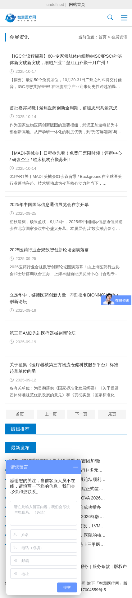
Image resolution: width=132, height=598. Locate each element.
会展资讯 (119, 37)
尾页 (112, 414)
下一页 (81, 414)
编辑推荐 (20, 429)
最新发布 (20, 447)
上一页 (51, 414)
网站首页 (77, 4)
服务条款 (101, 566)
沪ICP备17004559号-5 (86, 589)
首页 (102, 37)
